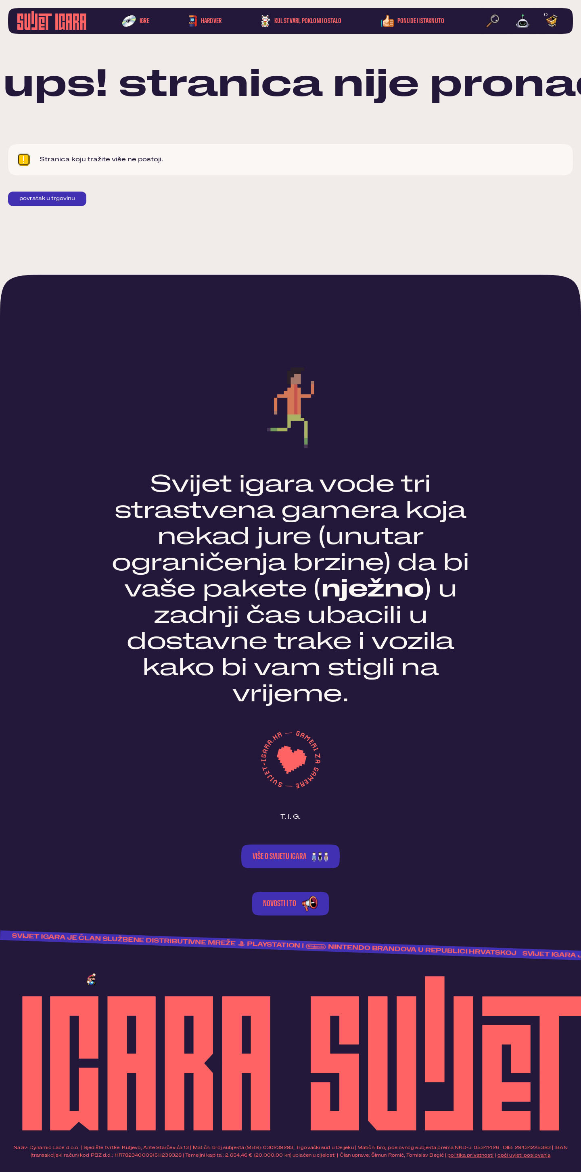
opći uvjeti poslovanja (523, 1155)
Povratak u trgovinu (47, 198)
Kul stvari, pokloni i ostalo (301, 21)
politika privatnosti (470, 1155)
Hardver (205, 21)
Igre (135, 21)
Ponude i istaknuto (412, 21)
